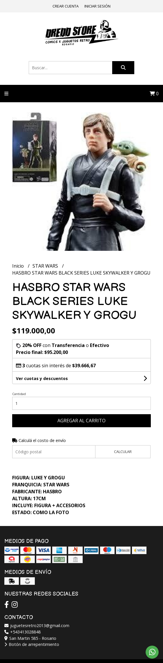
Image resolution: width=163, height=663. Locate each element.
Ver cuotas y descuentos (42, 378)
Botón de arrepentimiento (31, 644)
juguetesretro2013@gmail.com (36, 625)
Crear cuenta (65, 6)
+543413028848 (22, 632)
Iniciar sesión (97, 6)
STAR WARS (45, 266)
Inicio (18, 266)
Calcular (123, 451)
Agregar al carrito (81, 420)
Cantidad (19, 394)
